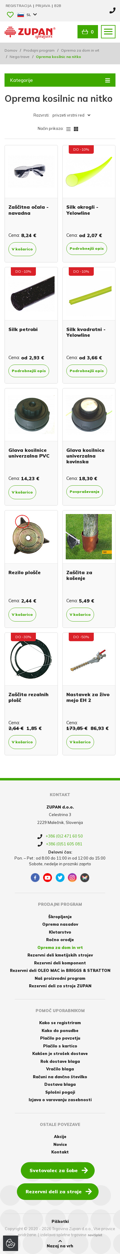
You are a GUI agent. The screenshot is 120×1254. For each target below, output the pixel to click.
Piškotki (60, 1221)
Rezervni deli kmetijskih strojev (60, 955)
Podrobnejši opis (87, 248)
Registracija (19, 5)
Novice (60, 1144)
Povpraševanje (84, 491)
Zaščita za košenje (79, 575)
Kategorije (60, 79)
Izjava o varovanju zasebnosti (60, 1099)
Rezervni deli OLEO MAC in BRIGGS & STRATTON (60, 970)
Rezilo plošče (24, 572)
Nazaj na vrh (60, 1243)
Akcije (60, 1136)
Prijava (43, 5)
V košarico (22, 249)
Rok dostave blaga (60, 1061)
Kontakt (60, 1152)
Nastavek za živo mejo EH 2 (87, 697)
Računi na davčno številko (60, 1076)
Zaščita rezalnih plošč (28, 697)
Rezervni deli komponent (60, 962)
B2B (57, 5)
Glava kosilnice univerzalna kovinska (85, 456)
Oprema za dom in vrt (80, 50)
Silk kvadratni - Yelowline (86, 332)
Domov (11, 50)
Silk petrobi (23, 329)
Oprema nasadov (60, 924)
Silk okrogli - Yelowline (82, 210)
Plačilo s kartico (60, 1045)
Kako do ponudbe (60, 1030)
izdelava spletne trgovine (63, 1234)
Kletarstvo (60, 932)
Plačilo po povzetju (60, 1038)
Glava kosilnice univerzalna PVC (28, 453)
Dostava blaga (60, 1084)
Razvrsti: (41, 115)
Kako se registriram (60, 1022)
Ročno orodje (60, 939)
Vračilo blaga (60, 1068)
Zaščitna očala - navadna (28, 210)
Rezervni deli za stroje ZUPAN (60, 985)
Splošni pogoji (60, 1092)
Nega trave (20, 56)
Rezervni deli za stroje (59, 1191)
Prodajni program (39, 50)
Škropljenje (60, 916)
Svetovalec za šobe (59, 1170)
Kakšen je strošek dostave (60, 1053)
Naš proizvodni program (60, 978)
